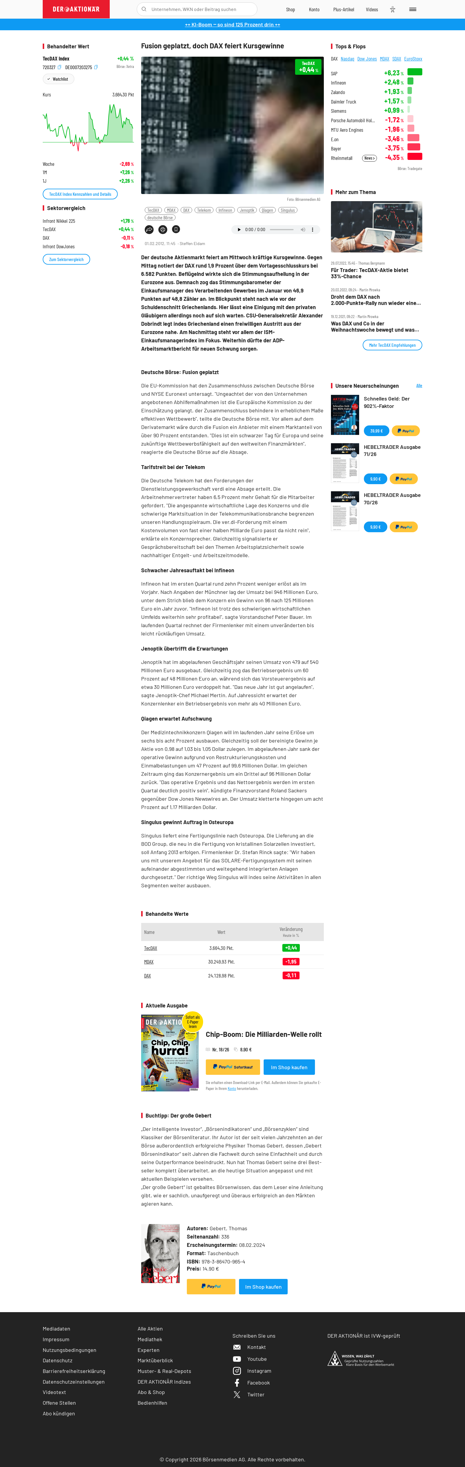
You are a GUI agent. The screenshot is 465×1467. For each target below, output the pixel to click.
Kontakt (249, 1347)
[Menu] (411, 9)
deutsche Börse (160, 217)
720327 (52, 66)
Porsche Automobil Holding (354, 120)
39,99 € (376, 430)
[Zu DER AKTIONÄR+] (343, 9)
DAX (186, 210)
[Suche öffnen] (144, 9)
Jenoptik (247, 210)
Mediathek (150, 1339)
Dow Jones (367, 58)
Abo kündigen (59, 1413)
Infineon (225, 210)
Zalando (338, 92)
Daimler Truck (343, 101)
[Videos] (372, 9)
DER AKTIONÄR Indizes (164, 1381)
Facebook (251, 1382)
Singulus (288, 210)
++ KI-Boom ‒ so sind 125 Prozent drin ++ (232, 24)
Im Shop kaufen (289, 1067)
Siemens (338, 111)
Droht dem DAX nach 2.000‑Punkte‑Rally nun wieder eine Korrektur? (373, 300)
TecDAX (153, 210)
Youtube (249, 1358)
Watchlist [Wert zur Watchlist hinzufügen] (60, 79)
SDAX (396, 58)
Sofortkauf (233, 1066)
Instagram (251, 1370)
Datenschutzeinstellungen (74, 1382)
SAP (334, 73)
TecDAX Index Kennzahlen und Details (80, 194)
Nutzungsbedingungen (69, 1350)
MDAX (171, 210)
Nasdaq (347, 58)
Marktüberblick (155, 1360)
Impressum (56, 1339)
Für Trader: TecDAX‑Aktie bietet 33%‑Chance (369, 273)
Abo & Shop (151, 1392)
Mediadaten (56, 1328)
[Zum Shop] (290, 9)
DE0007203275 (81, 66)
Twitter (248, 1394)
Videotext (54, 1392)
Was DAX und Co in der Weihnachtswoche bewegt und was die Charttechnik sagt (373, 326)
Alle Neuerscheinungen (412, 386)
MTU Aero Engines (347, 130)
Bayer (336, 148)
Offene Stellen (59, 1402)
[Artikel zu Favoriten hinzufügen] (176, 229)
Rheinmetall (341, 158)
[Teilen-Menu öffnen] (149, 229)
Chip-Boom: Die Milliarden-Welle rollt (264, 1034)
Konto (232, 1088)
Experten (149, 1350)
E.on (335, 139)
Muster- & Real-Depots (164, 1371)
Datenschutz (57, 1360)
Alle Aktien (150, 1328)
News (369, 157)
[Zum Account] (314, 9)
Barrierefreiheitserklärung (74, 1371)
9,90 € (375, 478)
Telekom (204, 210)
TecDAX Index (56, 58)
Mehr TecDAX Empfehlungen (392, 345)
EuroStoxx (413, 58)
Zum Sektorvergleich (66, 259)
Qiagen (267, 210)
